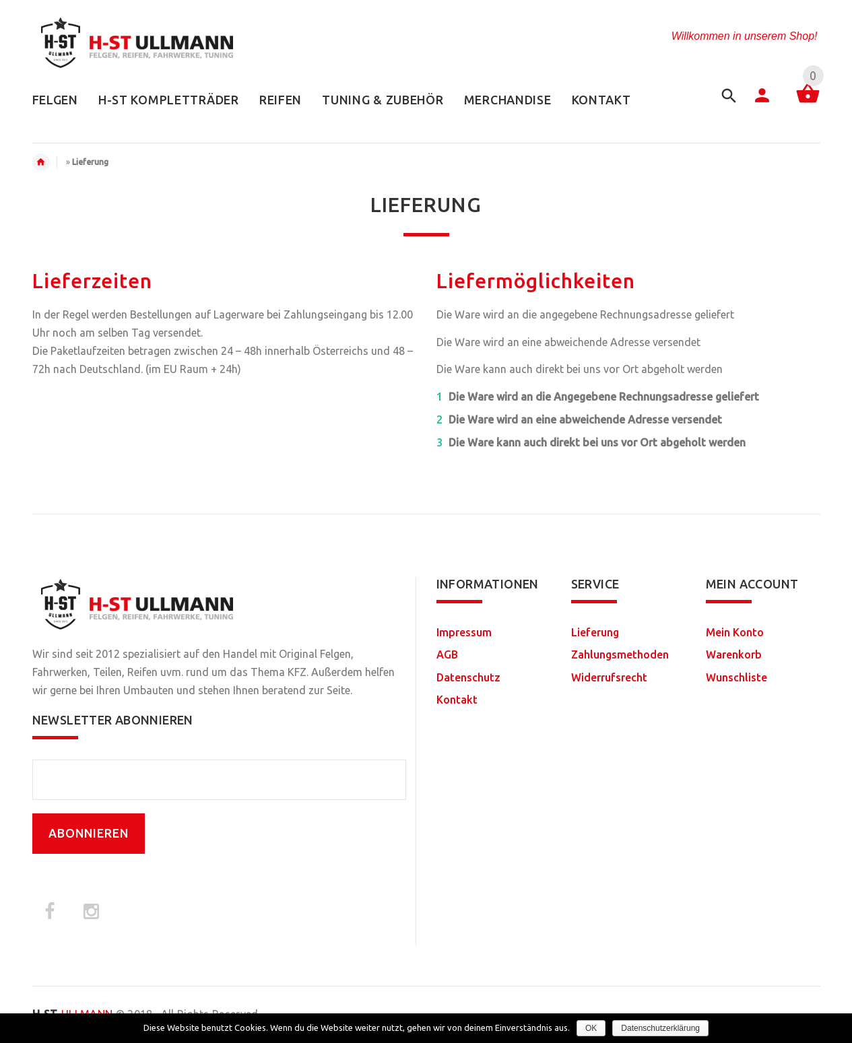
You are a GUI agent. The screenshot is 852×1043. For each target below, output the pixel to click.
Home (48, 162)
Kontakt (457, 700)
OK (591, 1028)
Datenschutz (468, 677)
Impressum (464, 632)
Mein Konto (735, 632)
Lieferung (595, 632)
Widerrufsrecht (609, 677)
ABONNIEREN (88, 833)
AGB (447, 654)
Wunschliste (736, 677)
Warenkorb (734, 654)
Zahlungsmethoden (620, 654)
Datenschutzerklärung (660, 1028)
